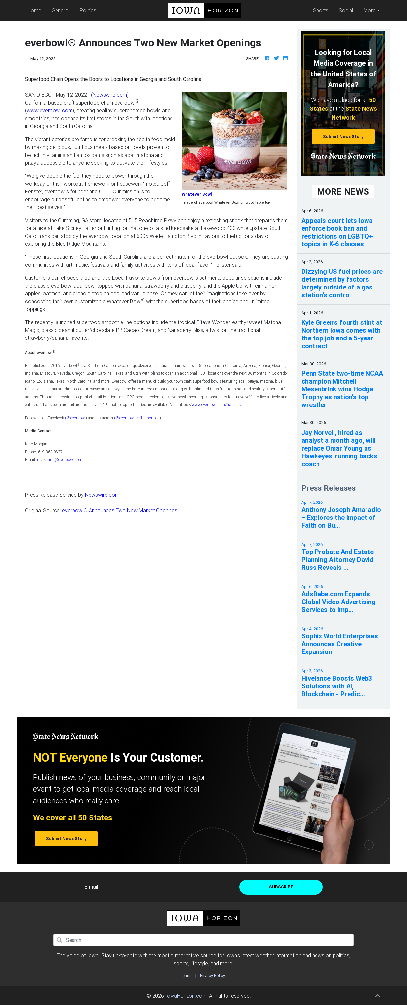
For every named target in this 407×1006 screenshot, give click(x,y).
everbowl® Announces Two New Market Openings (119, 510)
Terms (186, 975)
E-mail (91, 886)
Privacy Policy (212, 975)
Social (346, 10)
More (370, 10)
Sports (320, 10)
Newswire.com (110, 94)
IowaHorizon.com (185, 995)
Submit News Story (343, 136)
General (60, 10)
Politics (88, 10)
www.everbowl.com (50, 110)
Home (35, 10)
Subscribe (281, 887)
